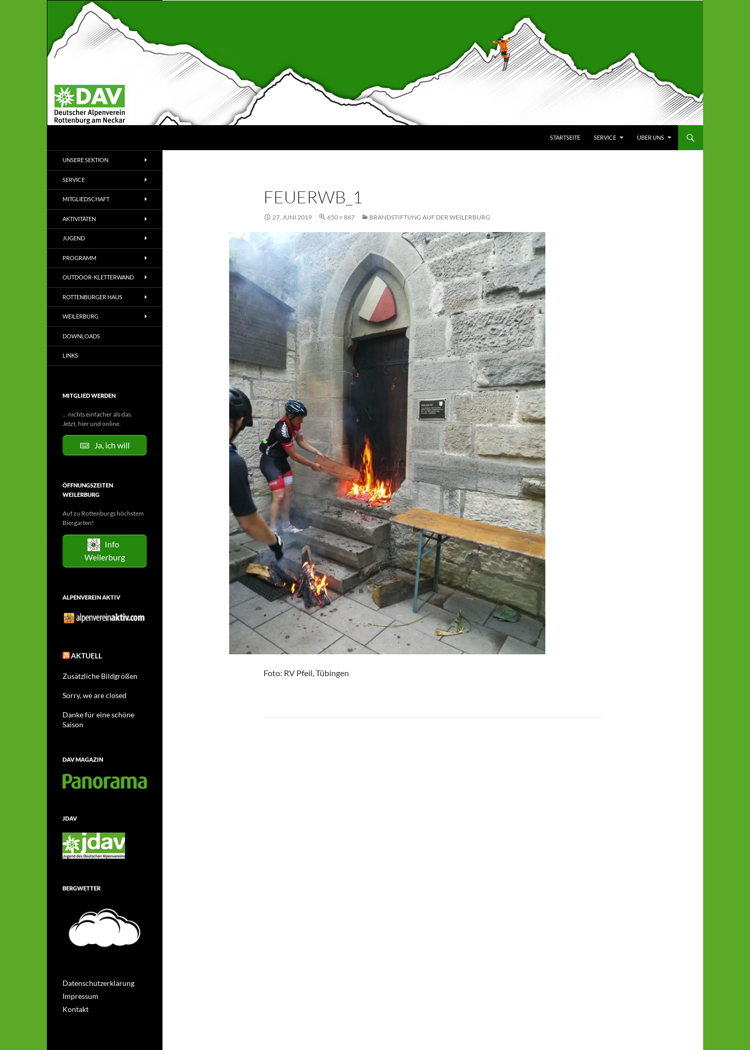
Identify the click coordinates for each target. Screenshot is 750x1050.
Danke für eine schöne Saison (102, 712)
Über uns (650, 137)
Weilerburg (80, 316)
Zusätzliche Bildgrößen (94, 674)
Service (605, 137)
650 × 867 (341, 217)
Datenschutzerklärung (93, 970)
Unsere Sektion (85, 159)
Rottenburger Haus (92, 297)
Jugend (74, 238)
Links (70, 355)
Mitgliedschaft (86, 199)
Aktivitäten (79, 218)
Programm (79, 257)
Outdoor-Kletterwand (98, 277)
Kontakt (73, 995)
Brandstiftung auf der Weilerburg (429, 217)
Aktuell (83, 655)
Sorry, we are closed (89, 693)
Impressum (78, 982)
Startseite (565, 137)
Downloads (81, 336)
